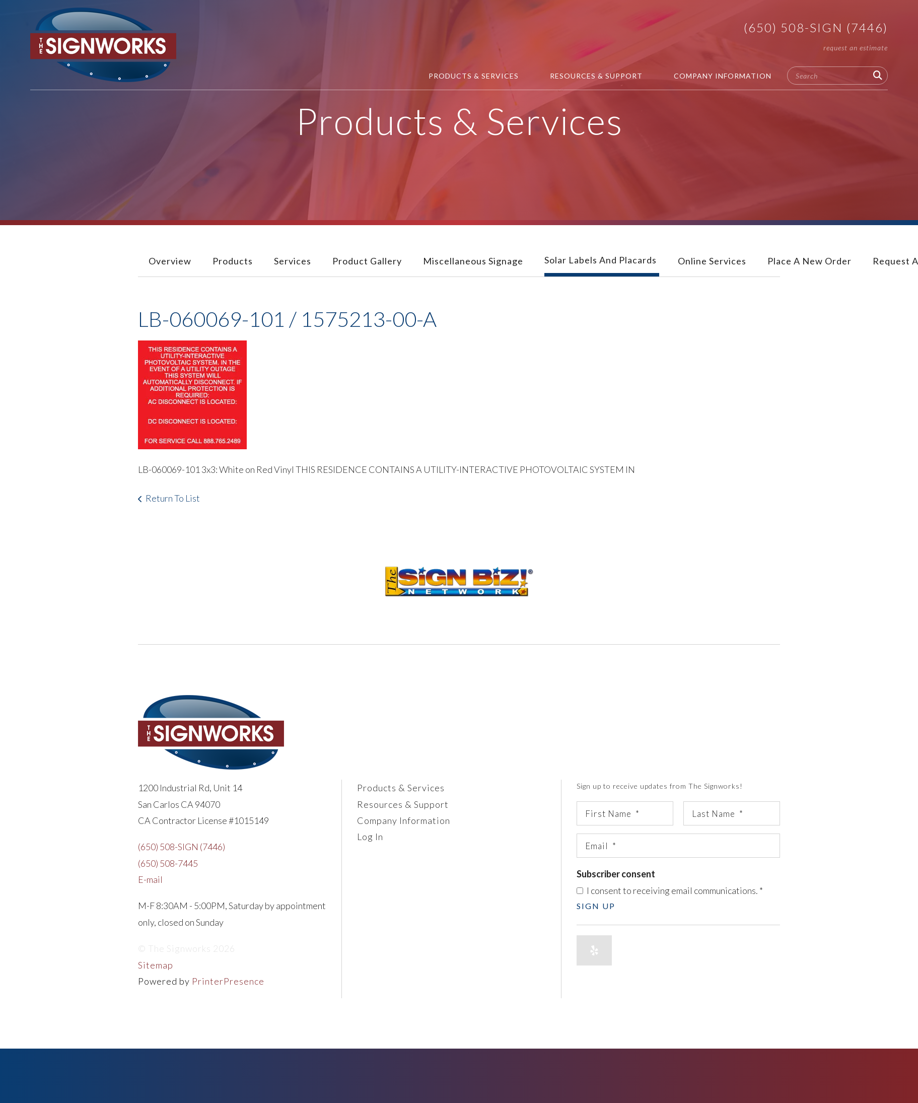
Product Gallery (367, 260)
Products (233, 260)
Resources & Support (596, 76)
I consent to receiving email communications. (670, 890)
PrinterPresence (228, 981)
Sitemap (155, 965)
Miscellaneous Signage (473, 260)
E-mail (150, 879)
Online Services (712, 260)
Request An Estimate (855, 47)
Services (292, 260)
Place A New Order (809, 260)
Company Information (722, 76)
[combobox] (837, 75)
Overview (170, 260)
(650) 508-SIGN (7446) (816, 27)
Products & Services (474, 76)
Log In (370, 836)
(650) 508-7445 (168, 863)
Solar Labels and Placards (600, 259)
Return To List (173, 498)
